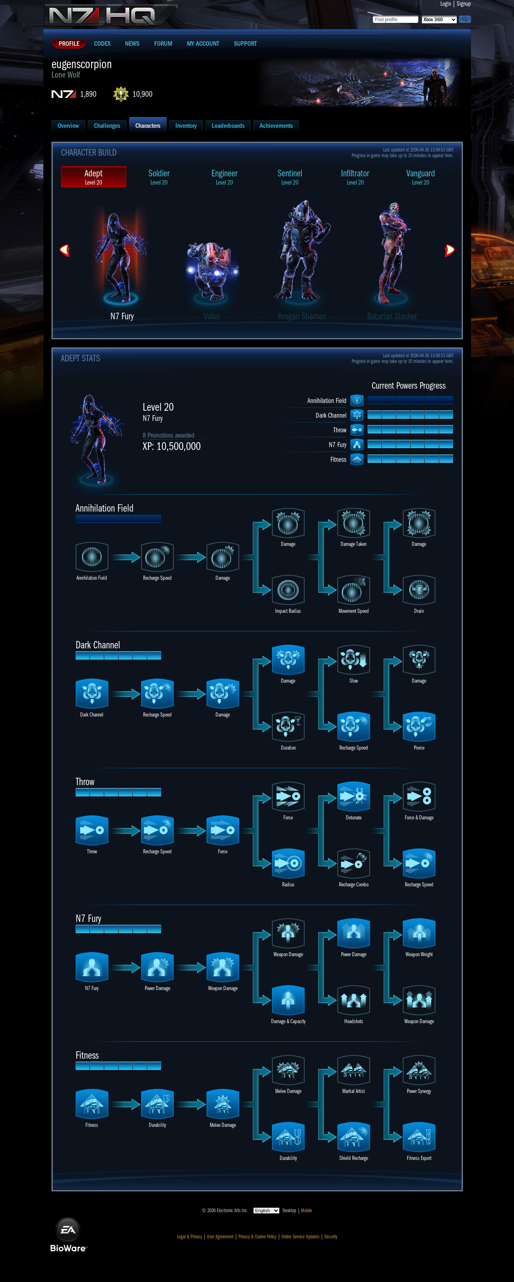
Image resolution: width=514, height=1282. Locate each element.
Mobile (306, 1210)
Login (445, 3)
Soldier (159, 177)
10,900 (142, 94)
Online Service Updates (300, 1237)
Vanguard (420, 177)
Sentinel (290, 177)
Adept (93, 177)
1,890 (88, 94)
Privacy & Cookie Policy (257, 1237)
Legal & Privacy (189, 1237)
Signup (464, 3)
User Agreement (220, 1237)
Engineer (224, 177)
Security (330, 1237)
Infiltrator (355, 177)
